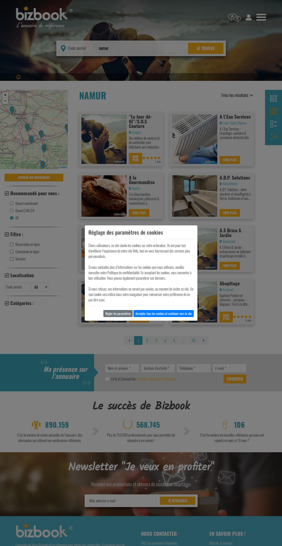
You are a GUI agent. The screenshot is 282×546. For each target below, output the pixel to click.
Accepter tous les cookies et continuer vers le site (163, 313)
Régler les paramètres (118, 313)
